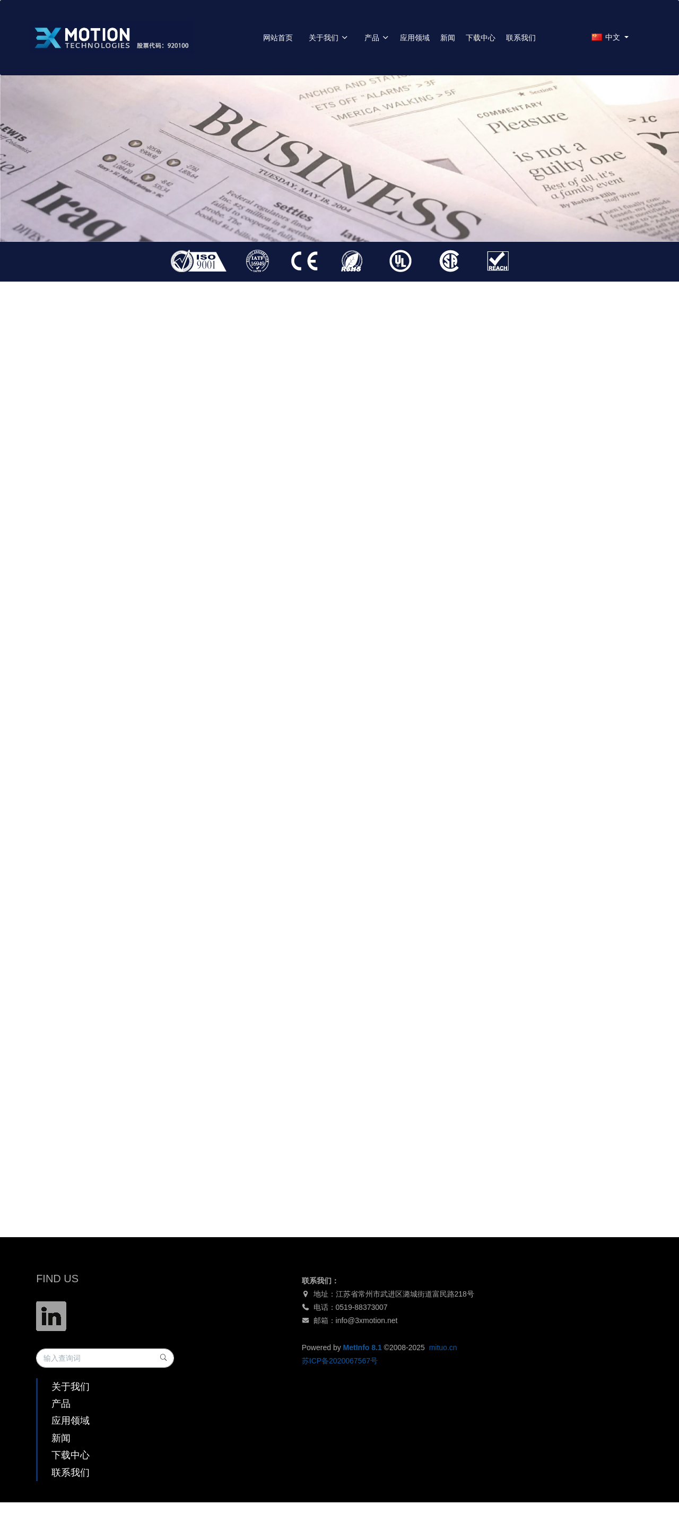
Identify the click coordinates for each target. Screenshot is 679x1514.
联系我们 (521, 37)
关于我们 (329, 37)
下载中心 (480, 37)
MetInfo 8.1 (362, 1347)
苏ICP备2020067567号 (340, 1361)
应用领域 (415, 37)
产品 (376, 37)
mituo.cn (443, 1347)
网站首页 (278, 37)
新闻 (447, 37)
